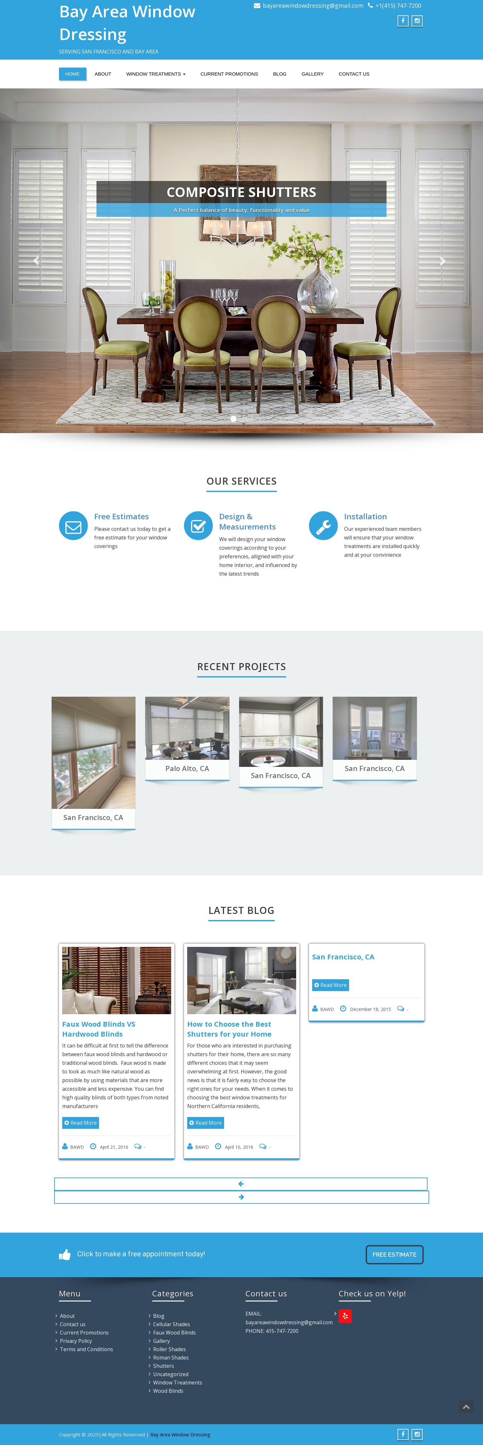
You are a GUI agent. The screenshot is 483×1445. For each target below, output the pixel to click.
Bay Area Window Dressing (180, 1434)
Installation (365, 516)
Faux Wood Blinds (174, 1332)
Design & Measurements (247, 521)
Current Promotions (229, 74)
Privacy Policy (76, 1340)
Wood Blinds (168, 1390)
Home (72, 74)
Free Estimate (395, 1254)
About (103, 74)
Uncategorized (170, 1374)
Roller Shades (169, 1349)
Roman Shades (171, 1357)
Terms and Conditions (86, 1349)
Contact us (354, 74)
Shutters (163, 1365)
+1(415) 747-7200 (398, 5)
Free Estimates (121, 516)
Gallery (313, 74)
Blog (280, 74)
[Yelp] (345, 1316)
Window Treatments (155, 74)
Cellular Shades (171, 1324)
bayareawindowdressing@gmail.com (313, 5)
